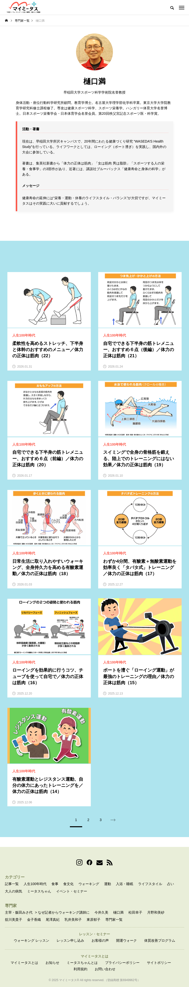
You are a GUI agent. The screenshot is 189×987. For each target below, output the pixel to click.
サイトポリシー (159, 963)
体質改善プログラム (159, 940)
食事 (54, 884)
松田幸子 (135, 912)
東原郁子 (93, 920)
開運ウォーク (126, 940)
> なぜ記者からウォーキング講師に (62, 912)
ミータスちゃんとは (82, 963)
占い (170, 884)
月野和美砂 (155, 912)
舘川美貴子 (13, 920)
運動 (107, 884)
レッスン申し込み (70, 940)
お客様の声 (100, 940)
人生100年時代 (35, 884)
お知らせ (52, 963)
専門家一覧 (114, 920)
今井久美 (101, 912)
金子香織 (34, 920)
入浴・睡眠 (124, 884)
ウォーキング (89, 884)
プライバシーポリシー (122, 963)
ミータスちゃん (39, 891)
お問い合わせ (105, 969)
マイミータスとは (24, 963)
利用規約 (80, 969)
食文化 (68, 884)
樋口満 (118, 912)
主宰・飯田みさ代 (18, 912)
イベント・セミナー (71, 891)
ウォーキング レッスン (31, 940)
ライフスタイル (150, 884)
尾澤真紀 (53, 920)
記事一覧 (12, 884)
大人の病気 (13, 891)
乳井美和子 (73, 920)
